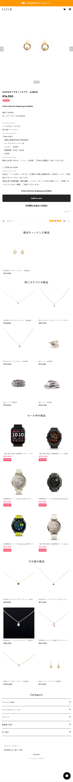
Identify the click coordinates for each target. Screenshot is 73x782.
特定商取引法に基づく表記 (13, 750)
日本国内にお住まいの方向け (36, 205)
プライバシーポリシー (11, 746)
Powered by (36, 758)
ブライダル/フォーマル (11, 710)
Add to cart (36, 198)
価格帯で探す (7, 725)
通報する (67, 212)
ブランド (5, 717)
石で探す (5, 732)
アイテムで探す (8, 702)
